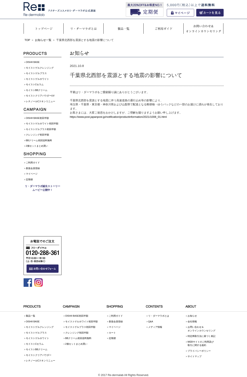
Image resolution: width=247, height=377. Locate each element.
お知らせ (192, 316)
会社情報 (192, 321)
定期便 (29, 179)
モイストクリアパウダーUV (40, 95)
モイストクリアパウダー (38, 355)
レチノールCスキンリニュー (40, 101)
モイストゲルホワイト (37, 79)
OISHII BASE (33, 62)
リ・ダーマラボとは (158, 316)
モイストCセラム (35, 84)
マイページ (31, 173)
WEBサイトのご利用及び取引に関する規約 (201, 343)
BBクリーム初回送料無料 (39, 140)
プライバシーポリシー (199, 351)
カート (112, 332)
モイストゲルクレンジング (40, 67)
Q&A (150, 321)
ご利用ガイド (33, 162)
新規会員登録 (33, 168)
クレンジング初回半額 (37, 134)
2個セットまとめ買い (37, 146)
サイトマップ (195, 356)
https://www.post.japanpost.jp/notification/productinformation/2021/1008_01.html (118, 116)
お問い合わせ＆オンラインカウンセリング (201, 329)
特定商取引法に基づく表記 (201, 336)
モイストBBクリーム (37, 90)
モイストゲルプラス (36, 73)
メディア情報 (155, 327)
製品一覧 (30, 316)
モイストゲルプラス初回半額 (41, 129)
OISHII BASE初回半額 (37, 118)
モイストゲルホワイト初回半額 (42, 123)
